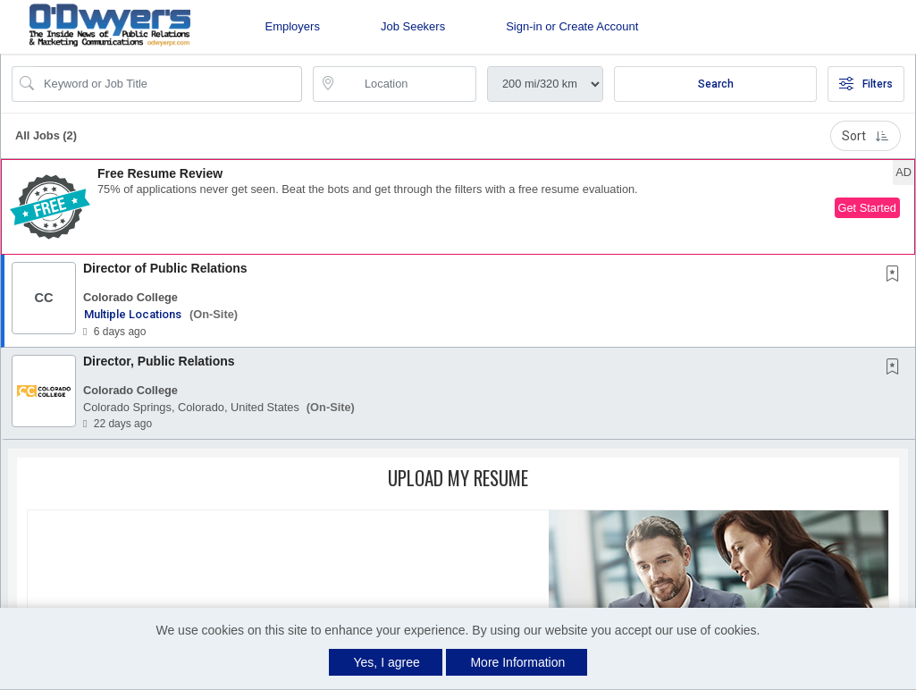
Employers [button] (292, 26)
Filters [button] (866, 84)
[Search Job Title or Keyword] (169, 84)
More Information (517, 662)
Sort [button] (865, 136)
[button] (458, 207)
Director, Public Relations (159, 361)
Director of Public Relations (165, 268)
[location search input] (407, 84)
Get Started (867, 208)
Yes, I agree (387, 662)
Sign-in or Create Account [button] (572, 26)
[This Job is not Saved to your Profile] (896, 275)
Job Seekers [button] (413, 26)
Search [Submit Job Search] (716, 84)
